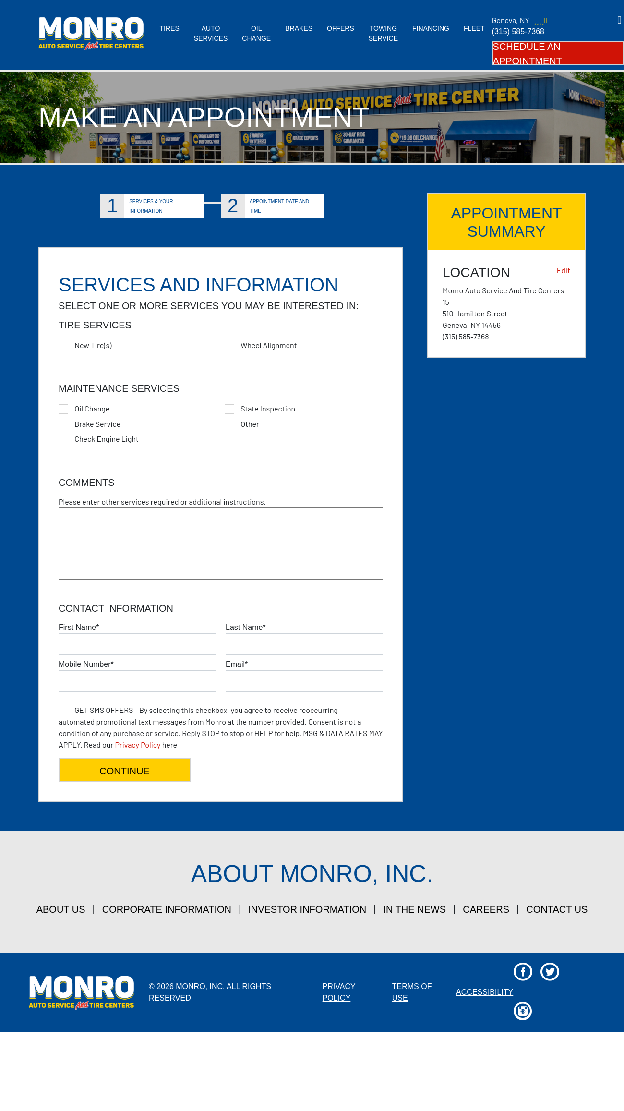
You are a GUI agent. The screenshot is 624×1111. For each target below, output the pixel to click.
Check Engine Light (106, 439)
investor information (307, 909)
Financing (430, 28)
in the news (414, 909)
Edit (563, 270)
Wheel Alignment (268, 345)
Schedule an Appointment (527, 53)
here (221, 727)
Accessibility (484, 992)
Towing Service (383, 33)
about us (60, 909)
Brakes (298, 28)
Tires (170, 28)
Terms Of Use (412, 992)
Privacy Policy (137, 744)
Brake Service (97, 424)
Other (249, 424)
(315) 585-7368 (518, 31)
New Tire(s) (92, 345)
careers (486, 909)
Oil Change (256, 33)
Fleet (474, 28)
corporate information (166, 909)
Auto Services (211, 33)
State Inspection (267, 408)
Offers (340, 28)
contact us (557, 909)
